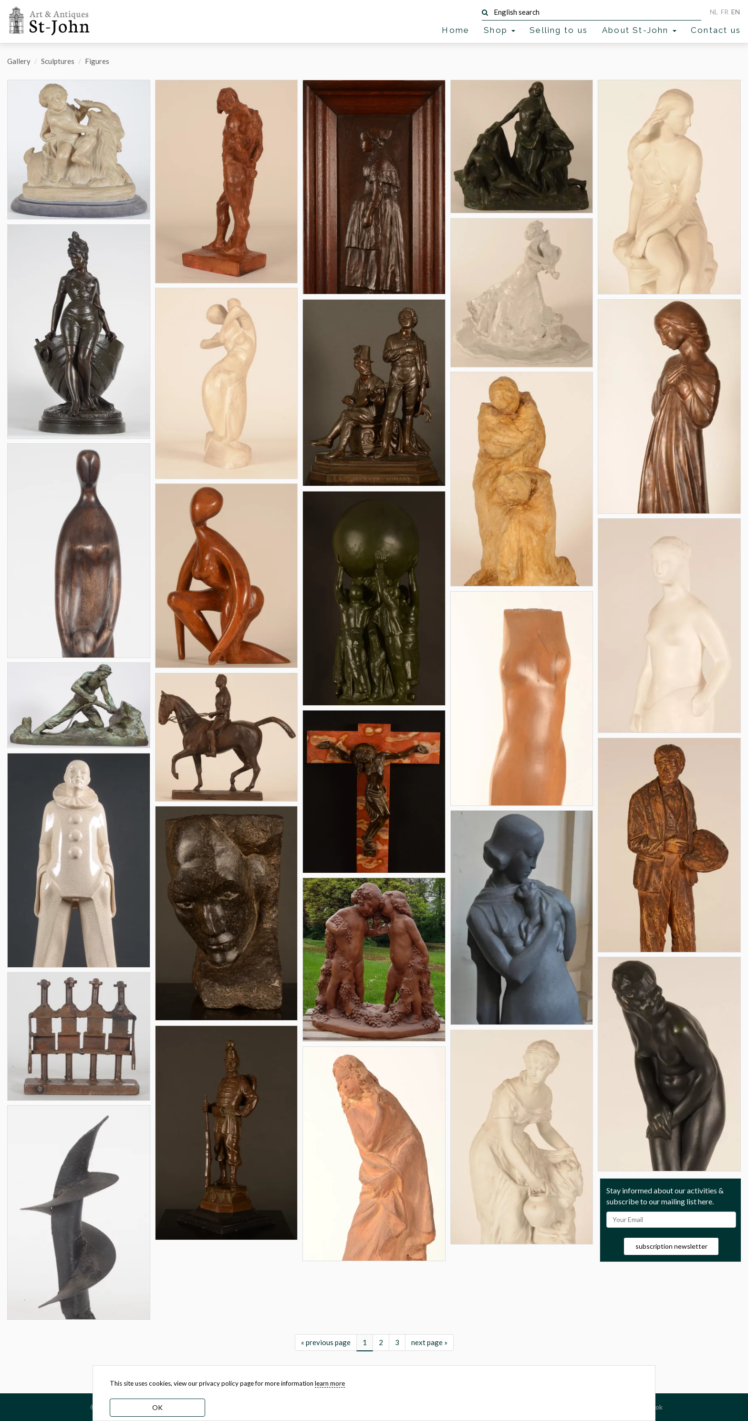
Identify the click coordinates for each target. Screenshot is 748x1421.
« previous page (326, 1342)
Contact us (716, 30)
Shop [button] (499, 30)
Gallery (19, 61)
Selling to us (559, 30)
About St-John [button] (639, 30)
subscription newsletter (671, 1246)
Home (455, 30)
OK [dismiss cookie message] (157, 1407)
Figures (97, 61)
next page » (429, 1342)
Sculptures (57, 61)
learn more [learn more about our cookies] (330, 1383)
